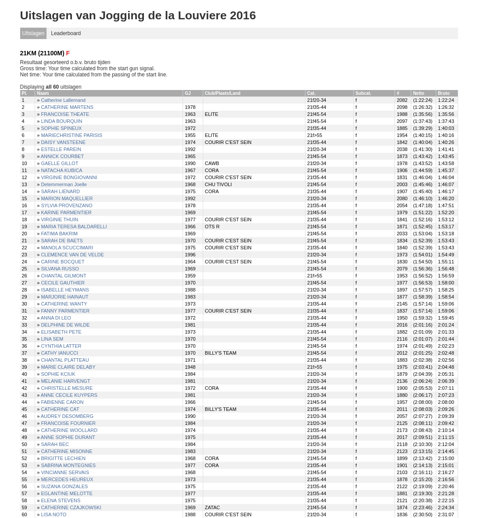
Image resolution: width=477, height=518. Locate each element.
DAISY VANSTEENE (63, 142)
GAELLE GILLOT (59, 163)
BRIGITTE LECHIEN (63, 458)
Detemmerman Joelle (64, 184)
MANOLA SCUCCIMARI (67, 247)
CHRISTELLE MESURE (67, 388)
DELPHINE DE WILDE (65, 324)
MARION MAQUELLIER (67, 198)
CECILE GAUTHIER (63, 282)
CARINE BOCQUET (62, 261)
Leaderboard (66, 33)
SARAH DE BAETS (61, 240)
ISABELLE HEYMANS (65, 289)
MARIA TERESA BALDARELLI (74, 226)
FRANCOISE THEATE (65, 114)
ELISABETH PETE (61, 332)
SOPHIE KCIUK (58, 374)
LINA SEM (52, 339)
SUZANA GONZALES (64, 486)
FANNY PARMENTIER (65, 310)
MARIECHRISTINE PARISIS (71, 135)
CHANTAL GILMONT (63, 275)
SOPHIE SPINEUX (61, 128)
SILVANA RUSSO (60, 268)
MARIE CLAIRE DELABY (68, 367)
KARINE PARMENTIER (66, 212)
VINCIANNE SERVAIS (65, 472)
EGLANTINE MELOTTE (66, 493)
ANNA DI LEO (56, 317)
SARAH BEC (55, 444)
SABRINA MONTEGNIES (68, 465)
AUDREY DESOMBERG (67, 416)
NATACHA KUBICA (61, 170)
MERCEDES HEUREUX (67, 479)
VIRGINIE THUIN (59, 219)
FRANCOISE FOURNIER (68, 423)
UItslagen (33, 33)
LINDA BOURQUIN (61, 121)
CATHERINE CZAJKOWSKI (71, 507)
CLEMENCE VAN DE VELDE (72, 254)
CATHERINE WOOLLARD (69, 430)
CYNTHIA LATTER (61, 346)
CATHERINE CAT (60, 409)
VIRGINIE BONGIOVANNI (69, 177)
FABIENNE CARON (62, 402)
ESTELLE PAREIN (61, 149)
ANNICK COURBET (62, 156)
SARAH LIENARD (60, 191)
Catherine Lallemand (63, 100)
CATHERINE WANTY (64, 303)
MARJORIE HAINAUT (64, 296)
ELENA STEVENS (60, 500)
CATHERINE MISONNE (66, 451)
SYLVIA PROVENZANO (66, 205)
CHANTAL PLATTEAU (65, 360)
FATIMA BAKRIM (59, 233)
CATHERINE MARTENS (67, 107)
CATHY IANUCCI (59, 353)
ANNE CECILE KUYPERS (69, 395)
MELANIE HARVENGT (65, 381)
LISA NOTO (53, 514)
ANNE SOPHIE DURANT (68, 437)
